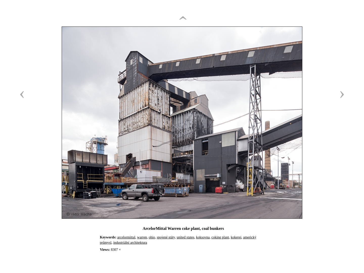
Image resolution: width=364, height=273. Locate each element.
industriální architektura (130, 242)
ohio (152, 237)
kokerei (236, 237)
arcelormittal (126, 237)
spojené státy (166, 237)
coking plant (220, 237)
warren (142, 237)
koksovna (203, 237)
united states (185, 237)
